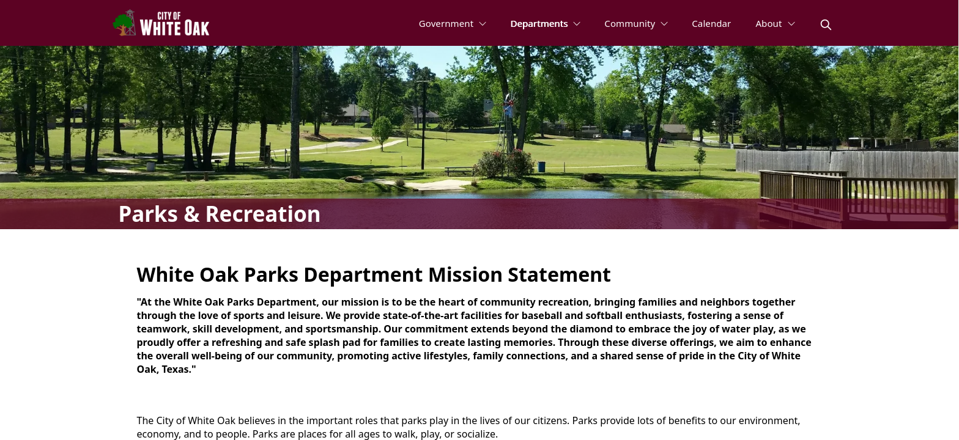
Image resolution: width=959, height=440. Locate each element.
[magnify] (826, 24)
